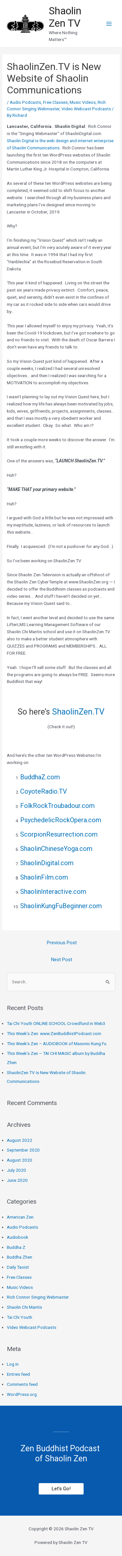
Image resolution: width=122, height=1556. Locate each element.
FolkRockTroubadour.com (57, 806)
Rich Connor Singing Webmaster (38, 1297)
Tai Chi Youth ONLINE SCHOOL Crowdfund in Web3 (56, 1023)
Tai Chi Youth (19, 1317)
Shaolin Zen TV (65, 17)
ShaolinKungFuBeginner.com (61, 906)
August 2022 (19, 1140)
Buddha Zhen (19, 1257)
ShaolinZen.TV (77, 712)
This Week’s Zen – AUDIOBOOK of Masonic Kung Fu (56, 1043)
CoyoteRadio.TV (43, 791)
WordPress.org (22, 1394)
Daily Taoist (18, 1267)
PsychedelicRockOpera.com (60, 820)
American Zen (20, 1217)
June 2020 (17, 1180)
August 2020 (19, 1160)
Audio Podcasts (25, 102)
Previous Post (62, 943)
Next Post (61, 959)
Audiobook (17, 1237)
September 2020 (23, 1150)
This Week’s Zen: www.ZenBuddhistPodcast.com (54, 1033)
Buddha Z (16, 1247)
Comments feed (22, 1384)
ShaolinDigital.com (47, 863)
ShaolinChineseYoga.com (56, 849)
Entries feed (18, 1374)
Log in (13, 1364)
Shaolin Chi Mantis (24, 1307)
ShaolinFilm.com (44, 877)
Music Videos (83, 102)
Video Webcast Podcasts (86, 108)
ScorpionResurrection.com (59, 834)
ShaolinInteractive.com (53, 891)
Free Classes (55, 102)
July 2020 (16, 1170)
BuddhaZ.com (40, 777)
